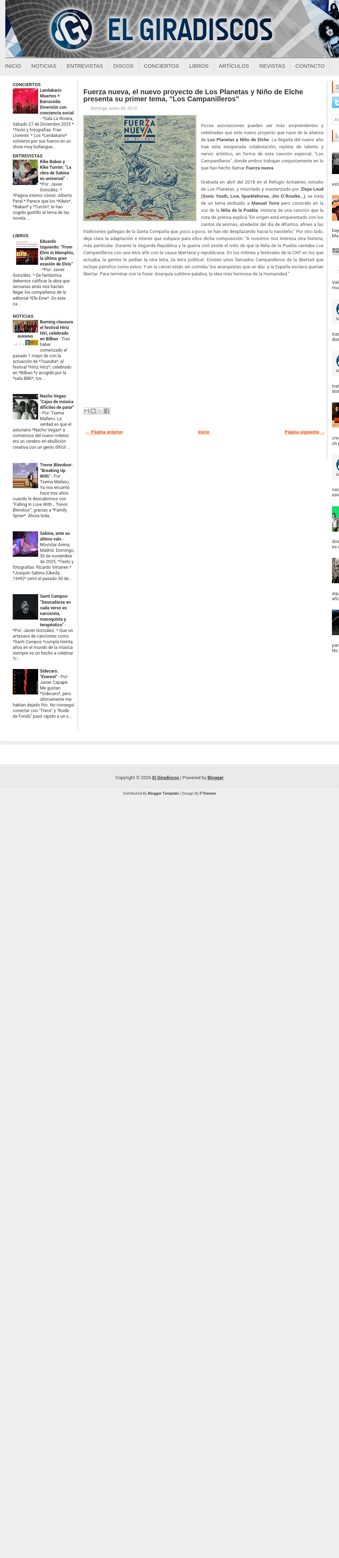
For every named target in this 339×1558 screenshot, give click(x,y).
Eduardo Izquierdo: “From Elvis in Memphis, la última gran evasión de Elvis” (57, 253)
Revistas (272, 66)
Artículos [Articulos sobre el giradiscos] (234, 66)
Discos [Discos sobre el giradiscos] (123, 66)
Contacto (310, 66)
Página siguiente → (305, 432)
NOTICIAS (23, 316)
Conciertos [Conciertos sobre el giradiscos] (161, 66)
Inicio (13, 66)
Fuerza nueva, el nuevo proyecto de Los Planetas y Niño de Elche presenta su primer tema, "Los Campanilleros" (193, 95)
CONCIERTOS (27, 84)
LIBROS (20, 235)
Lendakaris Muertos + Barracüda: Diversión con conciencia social (57, 101)
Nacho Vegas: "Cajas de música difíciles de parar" (57, 402)
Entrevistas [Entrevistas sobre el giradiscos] (85, 66)
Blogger (216, 777)
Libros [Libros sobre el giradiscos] (199, 66)
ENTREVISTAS (27, 156)
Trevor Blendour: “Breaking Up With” (56, 470)
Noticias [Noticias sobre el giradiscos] (43, 66)
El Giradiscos (165, 777)
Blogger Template (163, 793)
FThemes (208, 793)
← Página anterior (104, 432)
